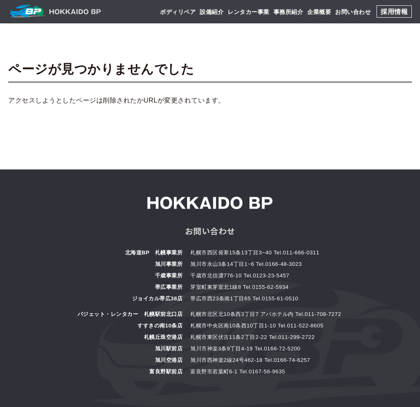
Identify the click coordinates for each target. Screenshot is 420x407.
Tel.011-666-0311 (297, 252)
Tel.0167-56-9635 (262, 371)
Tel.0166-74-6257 (287, 360)
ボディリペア (178, 12)
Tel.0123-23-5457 (267, 275)
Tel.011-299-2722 (292, 337)
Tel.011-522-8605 (301, 325)
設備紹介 (212, 12)
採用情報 (394, 11)
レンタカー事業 (248, 12)
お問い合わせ (353, 12)
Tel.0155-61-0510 (276, 298)
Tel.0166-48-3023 (279, 264)
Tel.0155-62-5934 (266, 287)
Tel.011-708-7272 (318, 314)
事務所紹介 (289, 12)
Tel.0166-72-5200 (278, 348)
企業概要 (319, 12)
